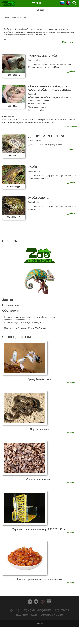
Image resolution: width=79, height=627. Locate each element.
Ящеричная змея (39, 429)
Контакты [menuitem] (62, 610)
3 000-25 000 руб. (14, 75)
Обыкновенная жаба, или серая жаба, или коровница (49, 87)
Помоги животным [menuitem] (37, 610)
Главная (6, 17)
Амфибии (15, 17)
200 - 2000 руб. (14, 217)
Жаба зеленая (39, 197)
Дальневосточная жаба (46, 136)
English (68, 3)
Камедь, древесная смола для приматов (39, 579)
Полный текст (68, 42)
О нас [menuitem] (14, 610)
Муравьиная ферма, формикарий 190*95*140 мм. (39, 529)
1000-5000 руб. (14, 155)
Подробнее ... (71, 71)
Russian (62, 3)
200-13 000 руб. (14, 186)
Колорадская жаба (42, 55)
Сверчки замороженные (39, 479)
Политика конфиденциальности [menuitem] (39, 614)
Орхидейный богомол (39, 379)
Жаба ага (35, 167)
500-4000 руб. (14, 106)
